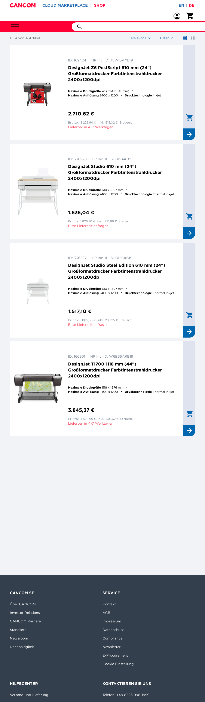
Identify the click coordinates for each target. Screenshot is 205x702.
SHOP (99, 5)
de (191, 5)
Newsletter (111, 647)
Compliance (112, 638)
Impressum (111, 621)
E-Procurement (115, 655)
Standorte (18, 630)
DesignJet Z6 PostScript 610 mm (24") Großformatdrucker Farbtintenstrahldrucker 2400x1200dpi (115, 73)
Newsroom (19, 638)
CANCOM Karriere (25, 621)
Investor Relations (25, 612)
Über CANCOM (23, 604)
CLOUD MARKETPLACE (65, 5)
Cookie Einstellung (118, 664)
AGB (106, 612)
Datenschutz (113, 630)
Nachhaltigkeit (22, 647)
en (181, 5)
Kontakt (109, 604)
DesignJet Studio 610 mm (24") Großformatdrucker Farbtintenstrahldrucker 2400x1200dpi (115, 172)
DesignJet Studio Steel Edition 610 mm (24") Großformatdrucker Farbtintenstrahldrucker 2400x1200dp (116, 271)
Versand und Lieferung (29, 695)
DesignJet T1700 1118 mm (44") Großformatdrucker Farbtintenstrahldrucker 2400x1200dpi (115, 370)
